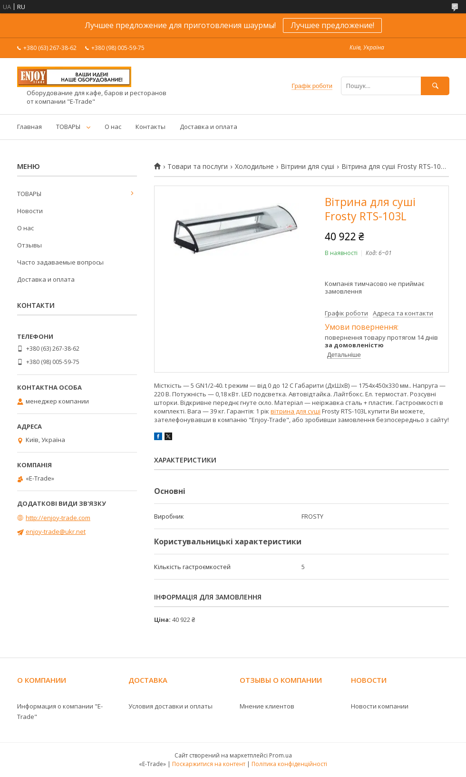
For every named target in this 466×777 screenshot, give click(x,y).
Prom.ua (280, 755)
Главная (29, 126)
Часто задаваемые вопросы (60, 262)
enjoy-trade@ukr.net (56, 531)
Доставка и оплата (208, 126)
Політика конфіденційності (289, 764)
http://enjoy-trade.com (58, 517)
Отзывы (29, 245)
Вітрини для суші (307, 166)
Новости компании (379, 706)
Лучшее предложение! (332, 25)
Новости (30, 211)
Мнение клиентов (267, 706)
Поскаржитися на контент (208, 764)
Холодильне (254, 166)
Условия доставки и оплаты (170, 706)
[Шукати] (435, 86)
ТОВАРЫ (68, 126)
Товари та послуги (197, 166)
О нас (113, 126)
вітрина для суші (295, 411)
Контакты (150, 126)
